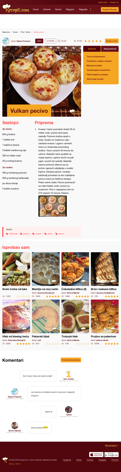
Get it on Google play (111, 454)
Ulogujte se (114, 2)
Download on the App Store (96, 454)
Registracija (102, 2)
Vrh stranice (111, 445)
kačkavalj (13, 234)
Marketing (46, 460)
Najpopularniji (110, 49)
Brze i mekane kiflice (105, 274)
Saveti (58, 9)
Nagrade (83, 9)
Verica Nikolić (15, 430)
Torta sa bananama (96, 56)
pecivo (61, 234)
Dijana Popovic (23, 41)
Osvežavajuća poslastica (98, 70)
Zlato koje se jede (95, 79)
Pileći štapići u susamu (97, 74)
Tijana (69, 414)
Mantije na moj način (46, 274)
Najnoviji (92, 49)
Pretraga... (95, 9)
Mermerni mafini (94, 65)
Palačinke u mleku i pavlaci (99, 61)
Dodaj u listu (111, 41)
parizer (26, 234)
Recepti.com (16, 8)
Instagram (102, 460)
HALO (18, 464)
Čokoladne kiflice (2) (75, 274)
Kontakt (54, 460)
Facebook (67, 460)
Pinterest (115, 460)
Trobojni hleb (75, 322)
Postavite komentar (71, 360)
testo (50, 234)
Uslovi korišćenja (36, 460)
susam (38, 234)
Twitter (79, 460)
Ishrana (46, 9)
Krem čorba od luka (16, 274)
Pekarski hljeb (46, 322)
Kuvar (36, 9)
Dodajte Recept (110, 9)
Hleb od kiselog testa (16, 322)
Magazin (70, 9)
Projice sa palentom (105, 322)
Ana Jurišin (68, 379)
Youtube (90, 460)
